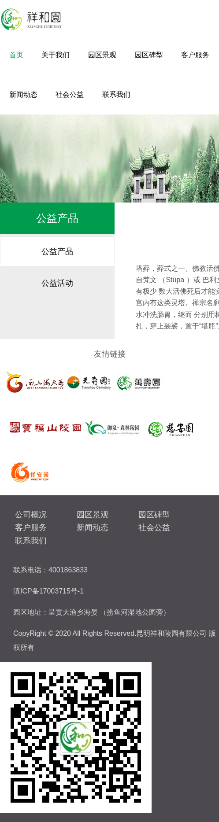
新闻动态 (23, 94)
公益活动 (57, 283)
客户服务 (195, 55)
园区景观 (102, 55)
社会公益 (70, 94)
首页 (16, 55)
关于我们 (55, 55)
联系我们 (116, 94)
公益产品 (57, 251)
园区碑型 (149, 55)
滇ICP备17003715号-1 (48, 591)
